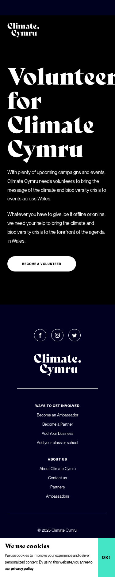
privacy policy (22, 568)
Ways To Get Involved (57, 406)
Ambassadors (57, 496)
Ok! (106, 557)
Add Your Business (57, 433)
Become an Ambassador (57, 414)
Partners (57, 486)
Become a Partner (57, 424)
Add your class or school (57, 442)
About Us (57, 459)
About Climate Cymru (58, 468)
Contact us (57, 477)
